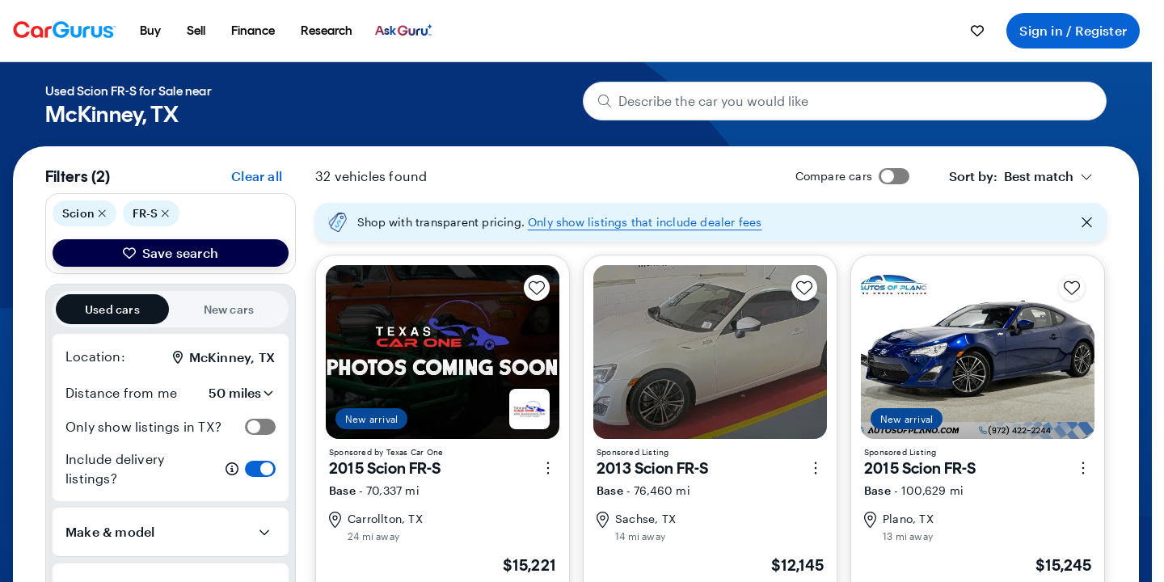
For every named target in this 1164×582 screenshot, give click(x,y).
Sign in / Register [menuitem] (1073, 30)
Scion (84, 213)
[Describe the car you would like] (845, 101)
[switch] (260, 427)
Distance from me (121, 392)
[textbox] (1011, 176)
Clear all (256, 175)
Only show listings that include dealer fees (645, 222)
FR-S (151, 213)
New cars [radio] (229, 309)
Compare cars (833, 176)
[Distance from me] (230, 393)
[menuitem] (150, 31)
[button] (711, 222)
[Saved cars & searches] (977, 30)
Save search (170, 252)
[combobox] (1021, 176)
